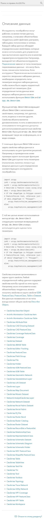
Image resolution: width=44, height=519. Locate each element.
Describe (29, 97)
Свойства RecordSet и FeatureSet (21, 426)
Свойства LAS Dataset (16, 381)
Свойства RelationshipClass (18, 430)
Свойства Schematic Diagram (19, 441)
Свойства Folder (14, 362)
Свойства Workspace (16, 502)
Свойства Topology (15, 479)
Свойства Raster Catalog (17, 419)
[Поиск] (41, 3)
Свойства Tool (13, 472)
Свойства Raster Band (16, 415)
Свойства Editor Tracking (17, 346)
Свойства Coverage (15, 335)
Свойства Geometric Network (19, 373)
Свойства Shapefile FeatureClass (21, 453)
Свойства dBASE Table (16, 343)
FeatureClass (20, 293)
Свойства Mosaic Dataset (18, 392)
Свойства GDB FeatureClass (19, 365)
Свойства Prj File (14, 411)
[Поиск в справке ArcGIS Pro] (19, 3)
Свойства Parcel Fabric (16, 407)
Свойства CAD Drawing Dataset (20, 324)
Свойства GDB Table (15, 369)
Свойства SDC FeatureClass (19, 449)
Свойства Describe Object (18, 309)
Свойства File (13, 358)
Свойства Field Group (16, 354)
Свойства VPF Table (15, 498)
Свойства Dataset (14, 339)
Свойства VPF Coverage (17, 491)
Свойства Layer (13, 384)
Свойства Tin (12, 468)
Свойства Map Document (18, 388)
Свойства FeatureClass (16, 350)
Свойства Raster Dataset (17, 422)
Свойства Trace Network (17, 483)
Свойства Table (22, 316)
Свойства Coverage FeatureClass (21, 331)
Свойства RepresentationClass (20, 434)
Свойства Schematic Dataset (19, 437)
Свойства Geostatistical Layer (19, 377)
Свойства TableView (15, 460)
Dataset (37, 293)
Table (29, 293)
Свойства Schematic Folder (18, 445)
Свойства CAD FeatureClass (19, 327)
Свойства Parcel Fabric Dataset (20, 403)
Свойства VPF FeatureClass (18, 494)
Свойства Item (22, 312)
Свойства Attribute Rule (17, 320)
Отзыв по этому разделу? (30, 514)
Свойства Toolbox (14, 475)
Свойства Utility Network (17, 487)
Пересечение (8, 64)
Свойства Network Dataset (18, 400)
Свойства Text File (14, 464)
